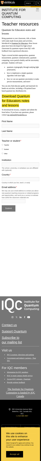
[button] (30, 3)
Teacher (6, 145)
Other (5, 153)
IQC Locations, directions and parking (20, 355)
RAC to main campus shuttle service (20, 375)
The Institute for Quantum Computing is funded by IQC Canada (20, 393)
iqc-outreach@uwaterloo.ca (17, 115)
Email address (9, 187)
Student (6, 149)
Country (6, 174)
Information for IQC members (17, 372)
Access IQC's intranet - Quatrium (18, 379)
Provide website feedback (16, 382)
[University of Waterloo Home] (8, 3)
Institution (6, 160)
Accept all (14, 454)
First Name (7, 121)
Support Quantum (14, 331)
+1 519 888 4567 (22, 416)
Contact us (9, 325)
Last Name (7, 131)
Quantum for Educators (19, 43)
